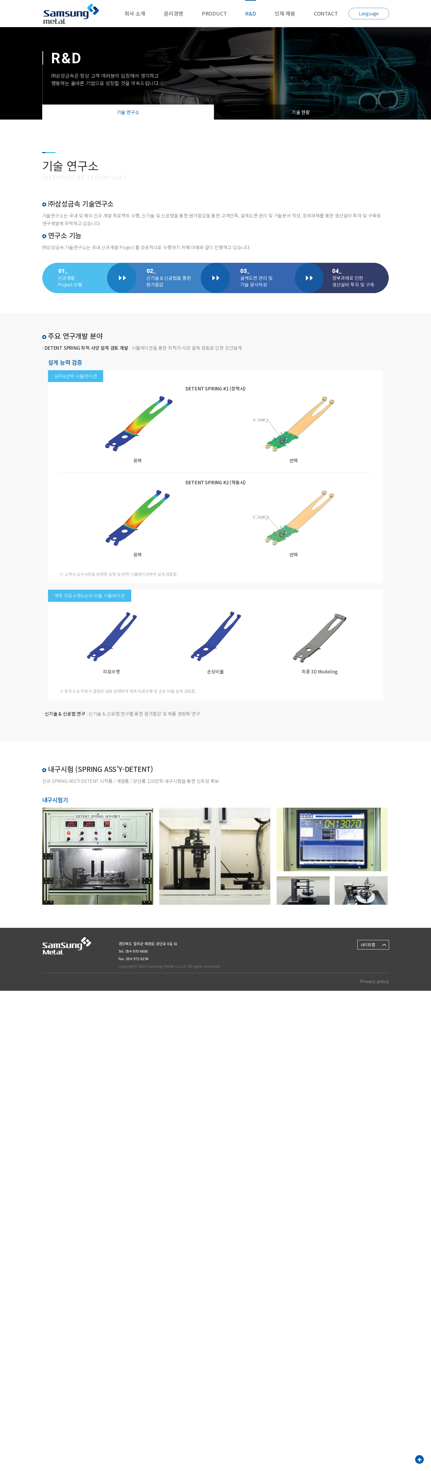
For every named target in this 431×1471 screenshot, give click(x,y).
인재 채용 (285, 13)
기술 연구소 (128, 112)
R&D (250, 13)
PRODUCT (214, 13)
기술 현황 (301, 112)
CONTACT (326, 13)
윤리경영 (173, 13)
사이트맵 (367, 944)
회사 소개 (135, 13)
